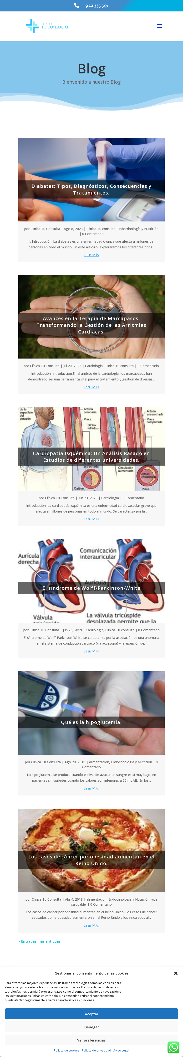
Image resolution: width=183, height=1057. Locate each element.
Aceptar (91, 1013)
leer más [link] (91, 253)
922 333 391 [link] (97, 5)
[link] (78, 5)
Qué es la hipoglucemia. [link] (91, 720)
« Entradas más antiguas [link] (39, 939)
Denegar (91, 1027)
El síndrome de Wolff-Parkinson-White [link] (91, 586)
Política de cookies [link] (66, 1050)
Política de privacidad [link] (96, 1050)
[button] (175, 973)
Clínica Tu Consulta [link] (45, 227)
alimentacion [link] (99, 760)
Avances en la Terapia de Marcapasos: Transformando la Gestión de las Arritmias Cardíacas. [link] (91, 323)
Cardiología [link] (94, 364)
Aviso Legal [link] (121, 1050)
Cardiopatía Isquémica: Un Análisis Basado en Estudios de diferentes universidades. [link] (91, 454)
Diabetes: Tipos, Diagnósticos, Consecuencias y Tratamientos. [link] (91, 187)
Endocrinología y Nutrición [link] (137, 227)
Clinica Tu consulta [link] (101, 227)
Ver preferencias (91, 1040)
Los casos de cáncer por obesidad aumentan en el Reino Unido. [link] (91, 858)
